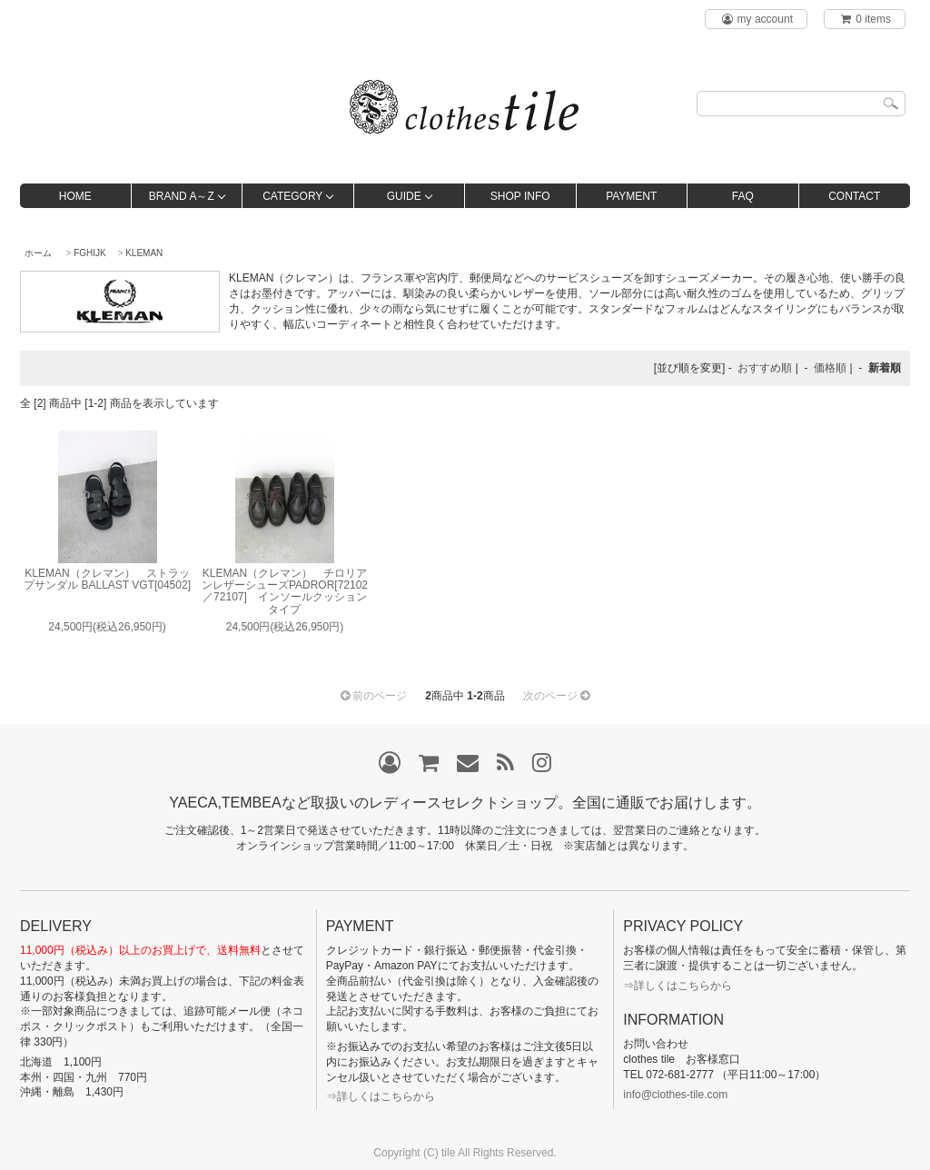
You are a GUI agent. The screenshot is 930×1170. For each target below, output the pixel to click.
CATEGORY (292, 196)
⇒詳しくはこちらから (380, 1096)
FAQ (743, 196)
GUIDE (404, 196)
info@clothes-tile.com (675, 1094)
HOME (75, 196)
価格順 (830, 368)
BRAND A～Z (181, 196)
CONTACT (854, 196)
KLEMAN (144, 253)
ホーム (38, 253)
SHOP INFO (520, 196)
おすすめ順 (764, 368)
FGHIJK (90, 253)
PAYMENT (631, 196)
